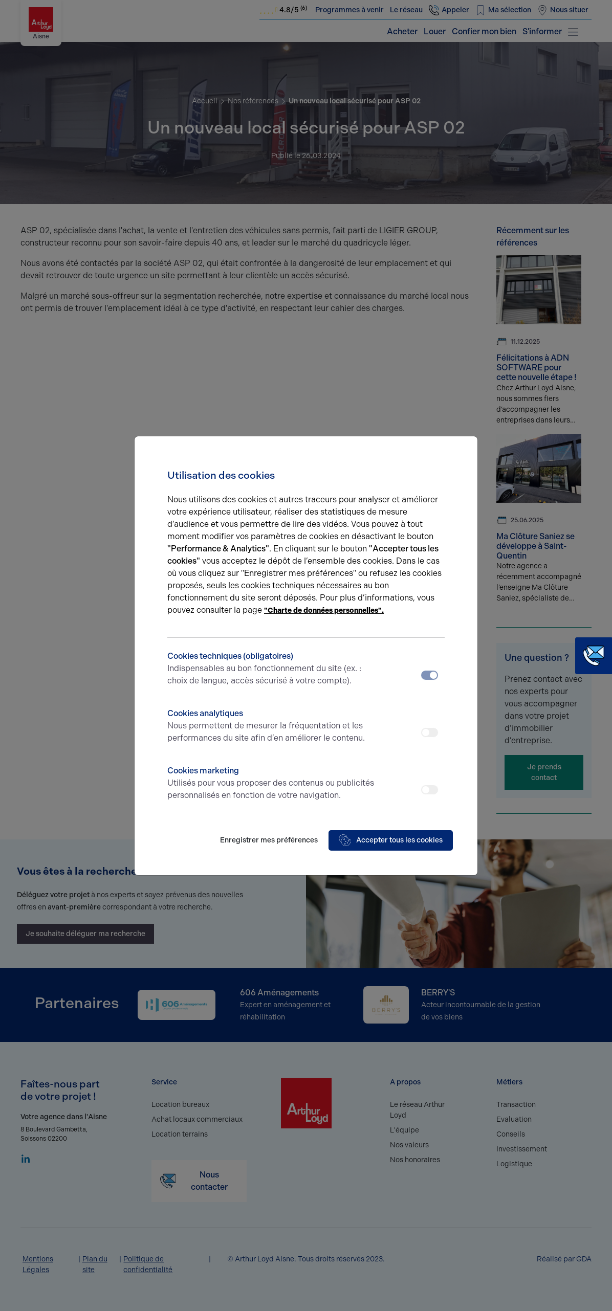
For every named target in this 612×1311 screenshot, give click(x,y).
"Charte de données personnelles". (324, 610)
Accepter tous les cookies (391, 840)
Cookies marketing (271, 784)
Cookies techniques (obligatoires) (271, 669)
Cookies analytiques (271, 726)
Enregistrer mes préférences (269, 840)
